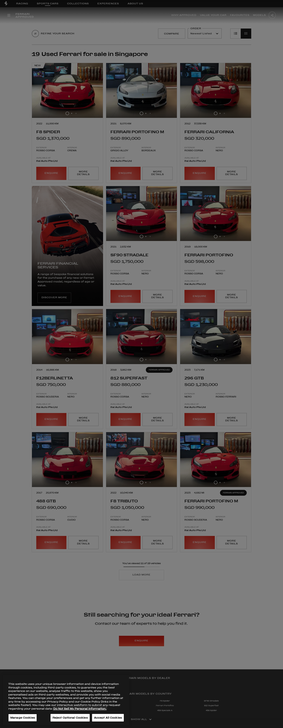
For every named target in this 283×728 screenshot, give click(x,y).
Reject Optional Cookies (70, 717)
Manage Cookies (22, 717)
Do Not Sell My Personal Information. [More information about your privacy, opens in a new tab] (79, 708)
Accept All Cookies (108, 717)
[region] (66, 700)
